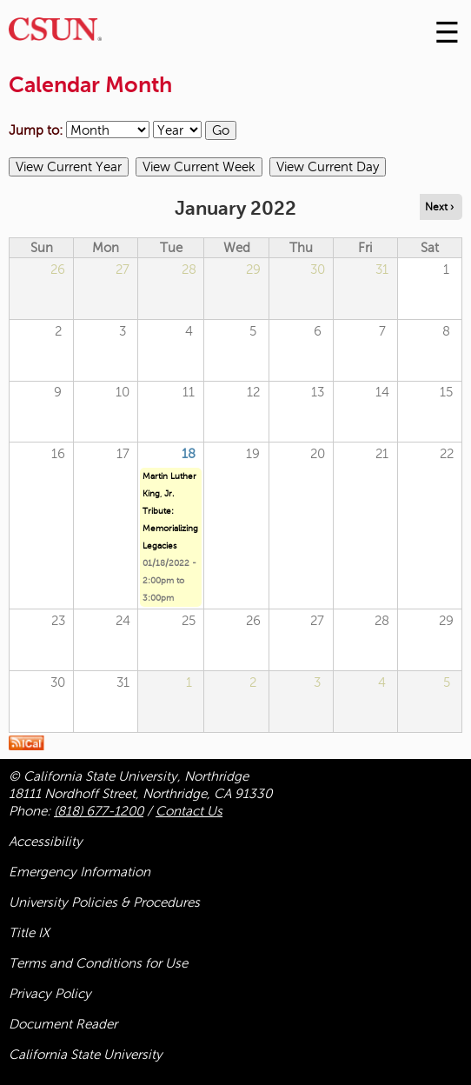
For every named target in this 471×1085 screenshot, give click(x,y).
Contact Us (189, 811)
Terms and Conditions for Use (98, 963)
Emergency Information (79, 872)
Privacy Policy (50, 994)
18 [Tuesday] (189, 454)
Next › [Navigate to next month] (439, 207)
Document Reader (63, 1024)
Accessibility (46, 842)
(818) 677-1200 (98, 811)
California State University (86, 1055)
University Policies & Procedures (104, 902)
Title (29, 933)
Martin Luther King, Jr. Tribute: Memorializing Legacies (170, 510)
